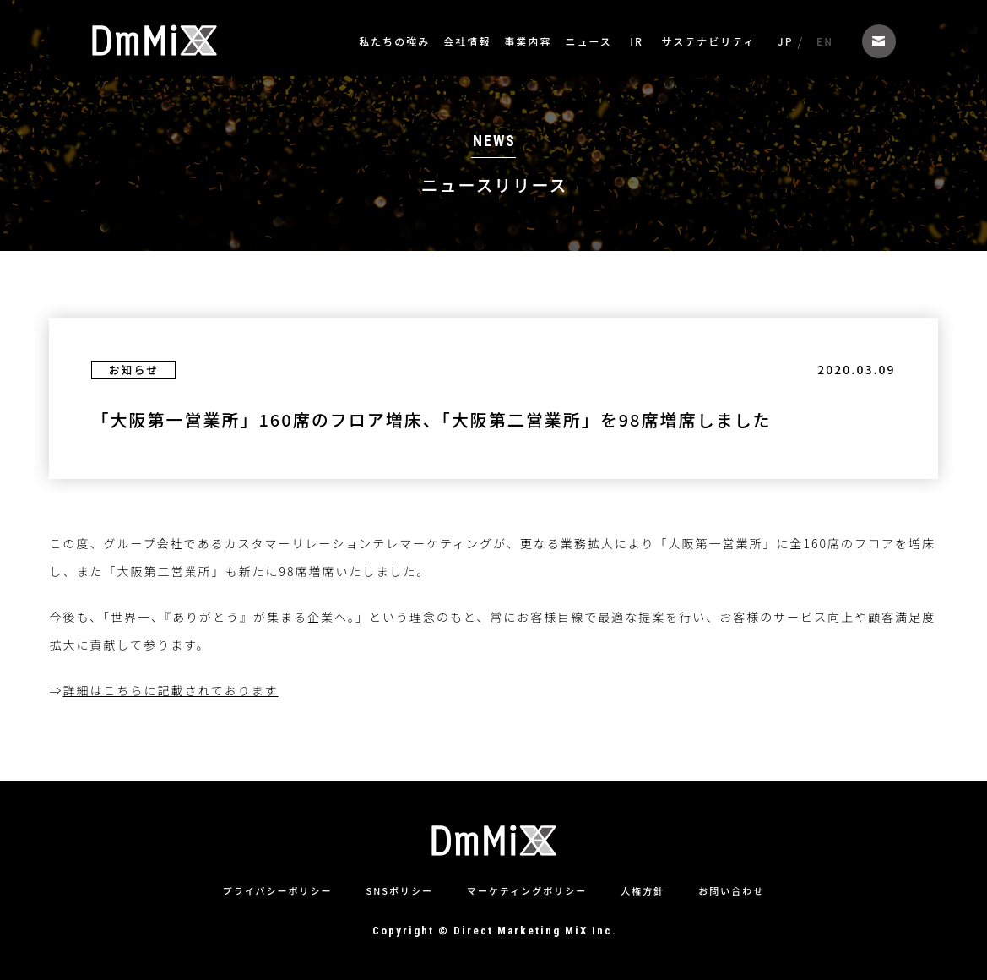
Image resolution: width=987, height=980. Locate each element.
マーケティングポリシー (527, 890)
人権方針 (642, 890)
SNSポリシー (399, 890)
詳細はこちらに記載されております (170, 775)
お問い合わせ (879, 41)
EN (824, 41)
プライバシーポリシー (278, 890)
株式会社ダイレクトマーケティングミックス (154, 40)
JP (785, 41)
